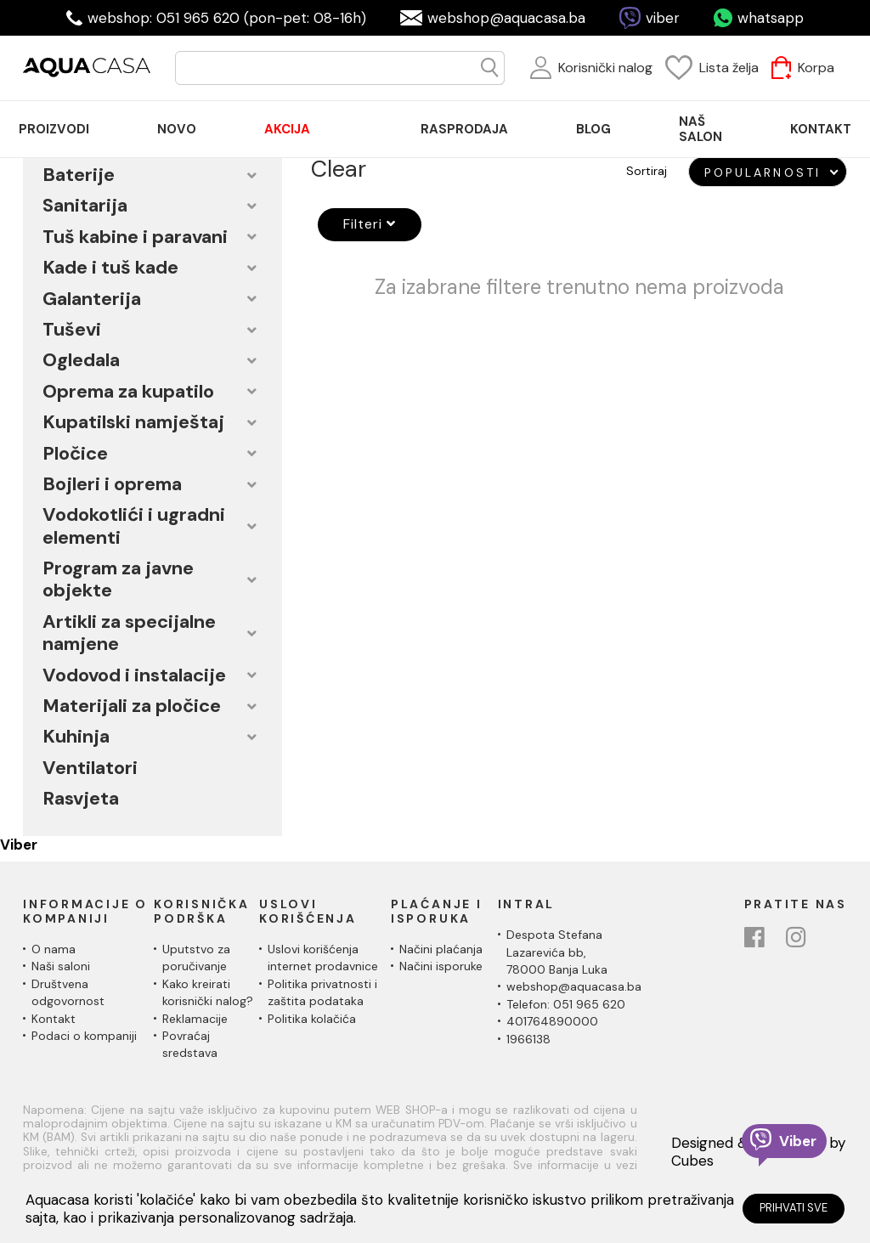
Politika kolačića (312, 1018)
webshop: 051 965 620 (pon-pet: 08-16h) (227, 17)
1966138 (528, 1039)
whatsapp (770, 17)
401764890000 (552, 1021)
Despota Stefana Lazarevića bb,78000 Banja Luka (556, 952)
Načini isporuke (441, 966)
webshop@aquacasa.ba (506, 17)
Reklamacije (195, 1018)
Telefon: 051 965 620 (565, 1004)
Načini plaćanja (441, 949)
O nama (53, 949)
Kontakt (53, 1018)
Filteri (362, 224)
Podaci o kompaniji (84, 1035)
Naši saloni (60, 966)
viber (663, 17)
